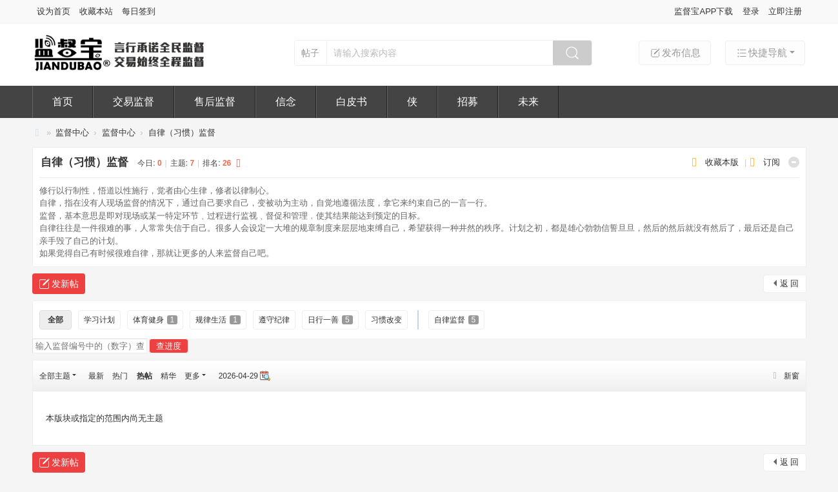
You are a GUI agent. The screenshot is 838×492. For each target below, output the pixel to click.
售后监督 (214, 101)
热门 (120, 375)
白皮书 (351, 101)
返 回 (789, 283)
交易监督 (133, 101)
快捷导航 (761, 52)
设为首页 (53, 11)
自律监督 (456, 319)
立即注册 (785, 11)
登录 (751, 11)
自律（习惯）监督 (181, 132)
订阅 (771, 162)
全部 (55, 319)
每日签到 (138, 11)
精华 (168, 375)
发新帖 (65, 284)
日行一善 (330, 319)
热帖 (144, 375)
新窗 (791, 375)
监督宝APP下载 (703, 11)
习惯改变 (386, 319)
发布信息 (675, 52)
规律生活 (218, 319)
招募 (467, 101)
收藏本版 (723, 162)
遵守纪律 (274, 319)
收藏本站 (96, 11)
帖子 (310, 53)
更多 (192, 375)
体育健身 (155, 319)
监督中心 (72, 132)
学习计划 (99, 319)
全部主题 (54, 375)
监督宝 (37, 132)
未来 (528, 101)
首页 (62, 101)
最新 (96, 375)
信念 (285, 101)
